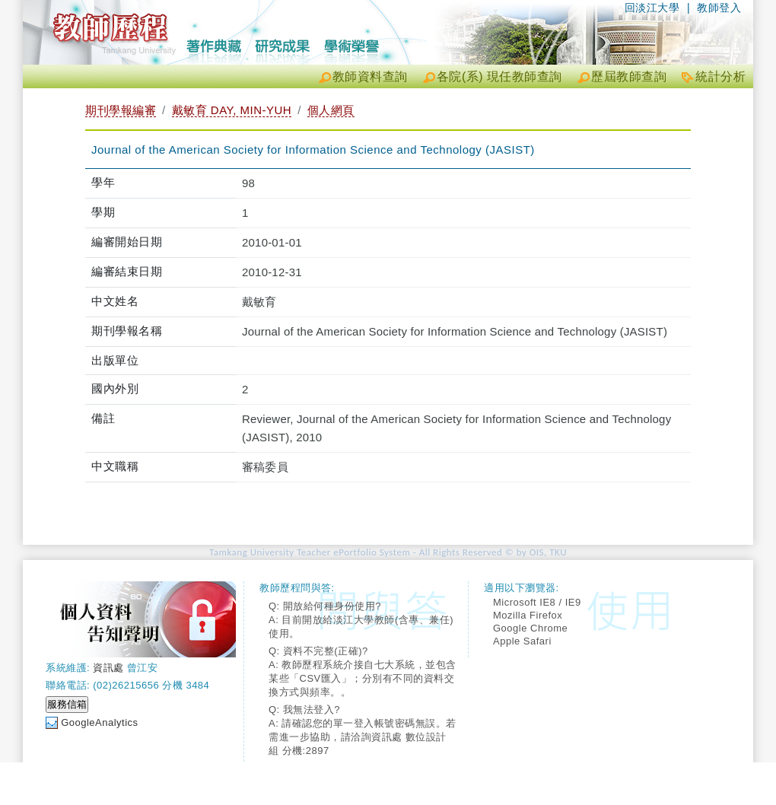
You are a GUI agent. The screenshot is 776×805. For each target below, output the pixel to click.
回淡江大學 (652, 8)
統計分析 (720, 76)
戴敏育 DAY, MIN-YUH (231, 109)
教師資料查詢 (370, 76)
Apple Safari (522, 641)
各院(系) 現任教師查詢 (499, 76)
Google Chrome (530, 628)
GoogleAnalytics (99, 722)
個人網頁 (331, 109)
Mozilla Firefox (527, 615)
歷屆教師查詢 (628, 76)
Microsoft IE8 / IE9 (537, 602)
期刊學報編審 (120, 109)
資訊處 (108, 667)
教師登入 (719, 8)
